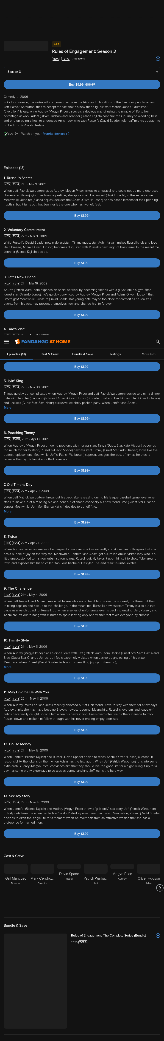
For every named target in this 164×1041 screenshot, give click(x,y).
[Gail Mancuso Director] (16, 830)
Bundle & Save (82, 95)
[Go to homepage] (42, 6)
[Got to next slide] (160, 830)
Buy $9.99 (90, 27)
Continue (98, 1033)
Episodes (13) (16, 95)
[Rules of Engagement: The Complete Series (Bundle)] (115, 877)
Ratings (115, 95)
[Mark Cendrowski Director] (42, 830)
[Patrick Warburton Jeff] (95, 830)
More (7, 350)
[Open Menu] (6, 7)
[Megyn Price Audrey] (122, 830)
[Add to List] (158, 877)
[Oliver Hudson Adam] (149, 830)
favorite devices (56, 76)
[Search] (158, 6)
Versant (37, 996)
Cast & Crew (49, 95)
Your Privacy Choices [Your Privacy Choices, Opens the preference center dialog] (64, 1033)
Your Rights (12, 1005)
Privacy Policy (13, 1000)
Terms (88, 996)
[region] (82, 1015)
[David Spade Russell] (69, 830)
